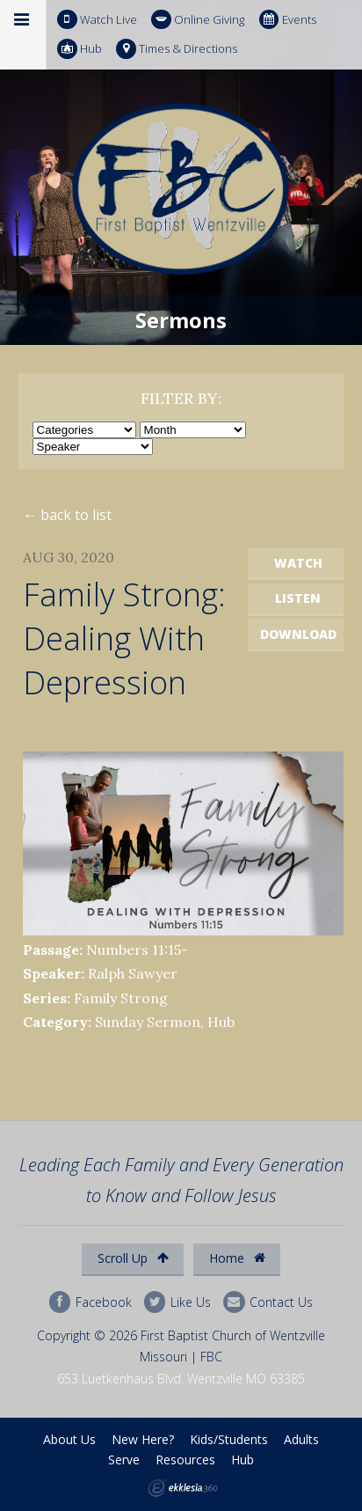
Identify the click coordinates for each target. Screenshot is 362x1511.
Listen (298, 598)
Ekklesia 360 (183, 1488)
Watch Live (97, 20)
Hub (79, 49)
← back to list (67, 514)
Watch (298, 562)
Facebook (90, 1302)
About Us (69, 1439)
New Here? (143, 1439)
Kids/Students (229, 1439)
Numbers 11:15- (137, 949)
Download (298, 634)
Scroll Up (133, 1258)
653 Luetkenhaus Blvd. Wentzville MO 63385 (181, 1378)
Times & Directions (176, 49)
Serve (124, 1459)
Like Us (177, 1302)
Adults (301, 1439)
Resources (185, 1459)
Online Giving (197, 20)
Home (237, 1258)
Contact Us (268, 1302)
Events (287, 20)
